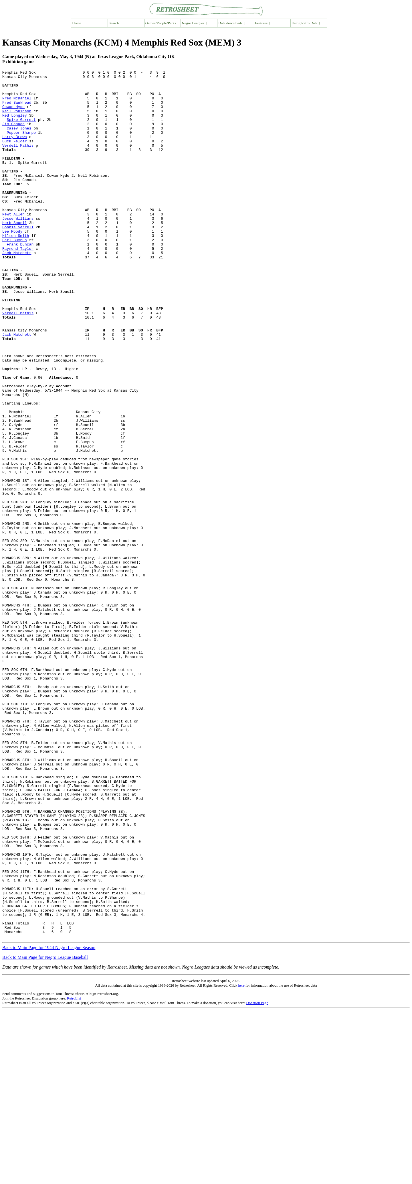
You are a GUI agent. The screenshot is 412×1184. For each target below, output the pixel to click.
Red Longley (14, 124)
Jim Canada (13, 135)
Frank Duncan (20, 279)
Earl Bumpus (14, 274)
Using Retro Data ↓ (306, 23)
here (241, 1159)
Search (114, 23)
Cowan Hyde (13, 114)
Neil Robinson (16, 119)
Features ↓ (262, 23)
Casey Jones (19, 140)
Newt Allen (13, 243)
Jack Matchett (16, 289)
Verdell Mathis (17, 160)
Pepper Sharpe (21, 145)
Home (76, 23)
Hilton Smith (15, 269)
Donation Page (257, 1176)
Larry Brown (14, 150)
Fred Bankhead (16, 109)
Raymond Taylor (17, 284)
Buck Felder (14, 155)
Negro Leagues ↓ (194, 23)
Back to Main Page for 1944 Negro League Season (48, 1121)
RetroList (74, 1172)
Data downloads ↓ (231, 23)
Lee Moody (12, 263)
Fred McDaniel (16, 104)
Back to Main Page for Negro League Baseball (45, 1130)
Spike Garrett (21, 129)
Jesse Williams (17, 248)
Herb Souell (14, 253)
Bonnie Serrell (17, 258)
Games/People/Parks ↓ (162, 23)
